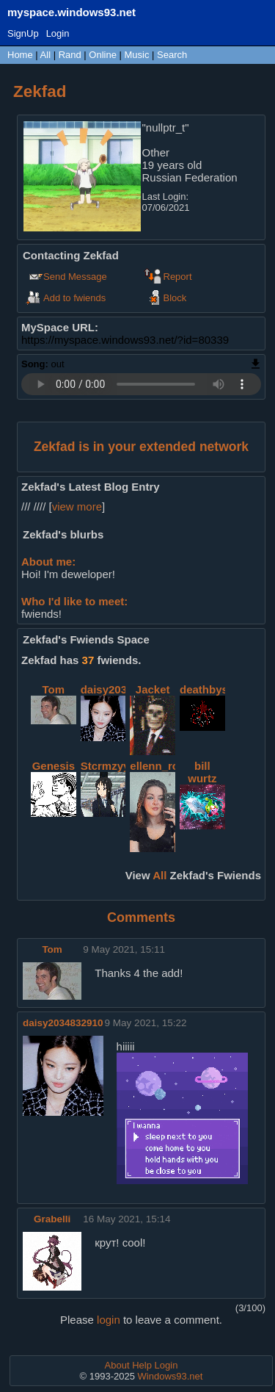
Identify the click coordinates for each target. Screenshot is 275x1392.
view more (77, 506)
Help (142, 1365)
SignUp (23, 33)
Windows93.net (170, 1376)
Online (103, 54)
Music (137, 54)
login (108, 1319)
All (47, 54)
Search (172, 54)
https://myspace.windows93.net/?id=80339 (125, 339)
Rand (70, 54)
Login (58, 33)
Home (20, 54)
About (117, 1365)
